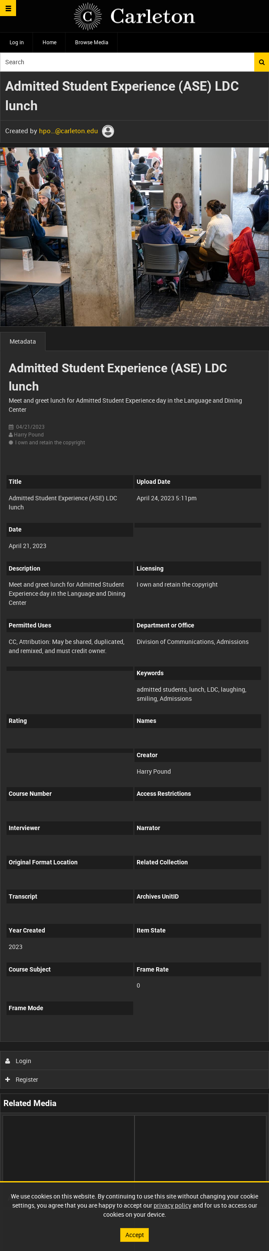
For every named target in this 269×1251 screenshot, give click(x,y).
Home (49, 42)
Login (18, 1061)
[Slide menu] (8, 8)
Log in (17, 42)
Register (22, 1079)
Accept (134, 1235)
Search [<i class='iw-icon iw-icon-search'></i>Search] (262, 62)
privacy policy (172, 1205)
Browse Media (91, 42)
